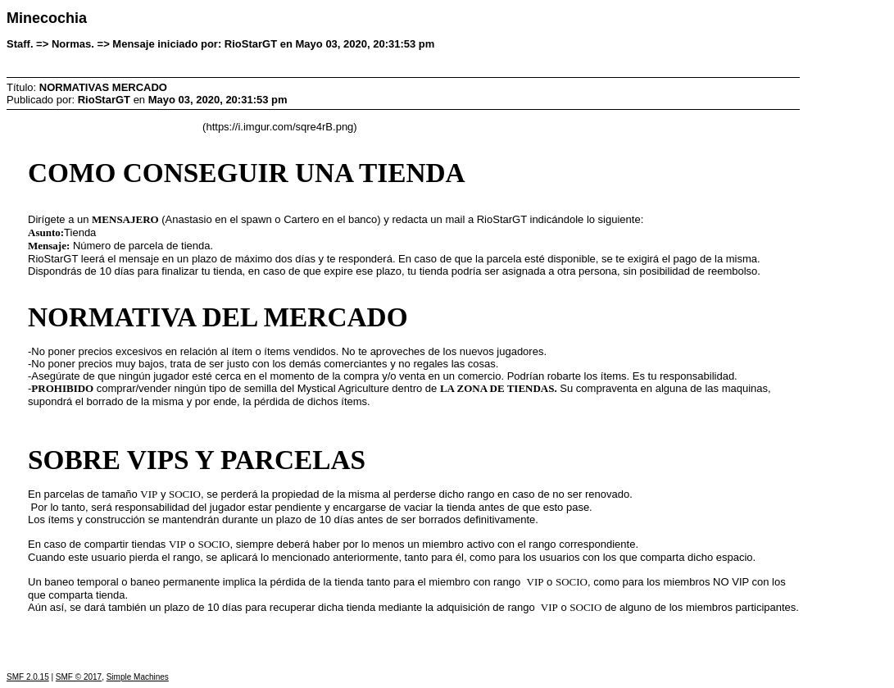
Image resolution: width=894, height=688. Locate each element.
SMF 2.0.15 (28, 676)
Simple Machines (138, 676)
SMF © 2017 (79, 676)
